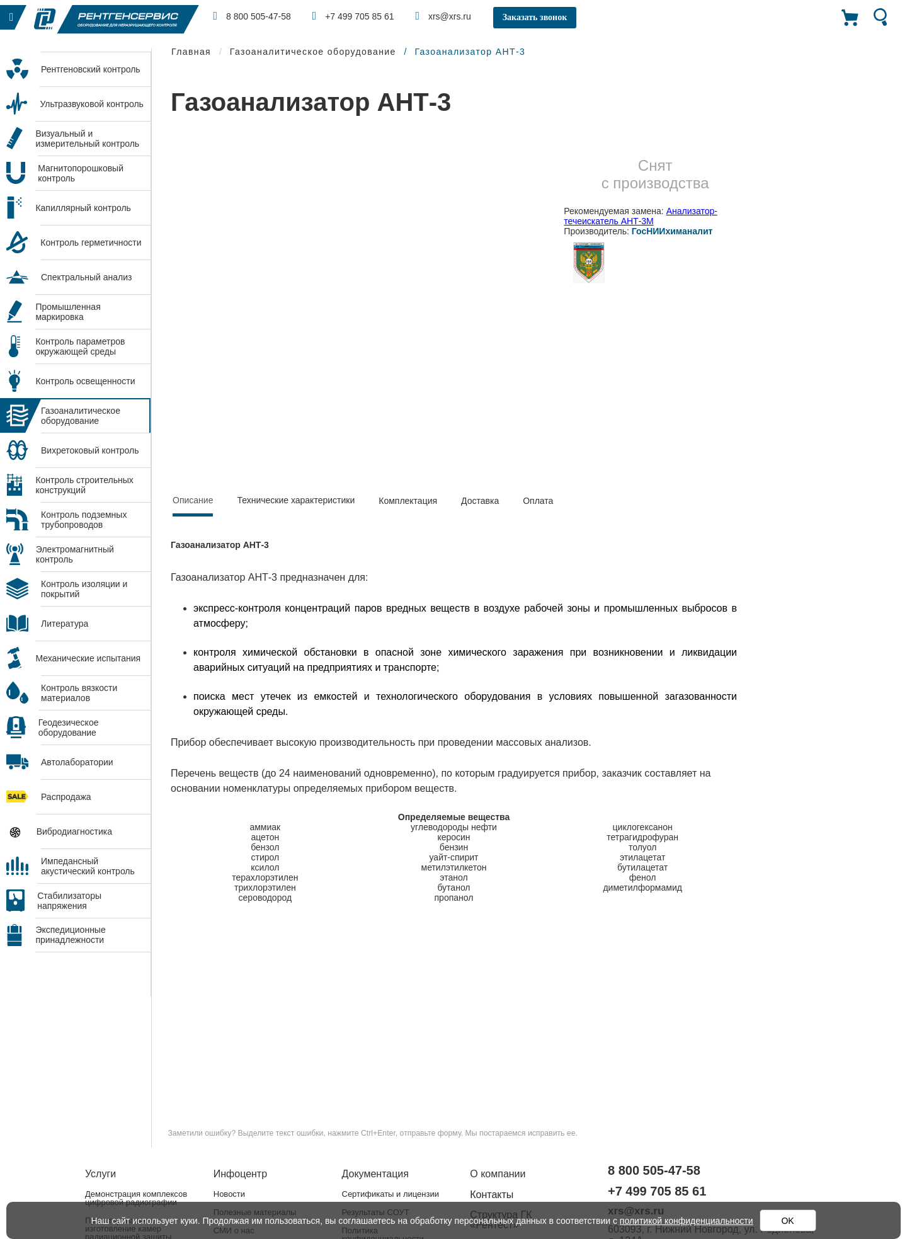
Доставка (480, 501)
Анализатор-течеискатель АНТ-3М (640, 216)
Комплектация (408, 501)
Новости (229, 1194)
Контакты (491, 1194)
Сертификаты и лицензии (390, 1194)
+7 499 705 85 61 (353, 15)
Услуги (100, 1173)
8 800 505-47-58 (252, 15)
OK (787, 1221)
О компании (497, 1173)
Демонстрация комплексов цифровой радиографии (136, 1198)
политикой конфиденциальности (686, 1221)
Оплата (538, 501)
